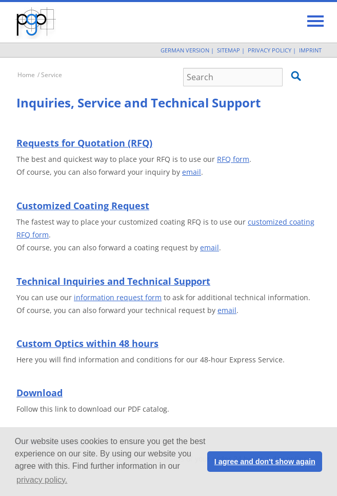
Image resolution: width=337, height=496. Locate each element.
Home (26, 74)
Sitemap (228, 50)
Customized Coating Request (82, 205)
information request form (118, 297)
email (191, 172)
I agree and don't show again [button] (264, 461)
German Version (185, 50)
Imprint (310, 50)
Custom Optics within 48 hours (87, 343)
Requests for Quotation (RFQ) (84, 143)
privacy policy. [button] (41, 479)
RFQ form (233, 159)
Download (39, 393)
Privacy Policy (269, 50)
